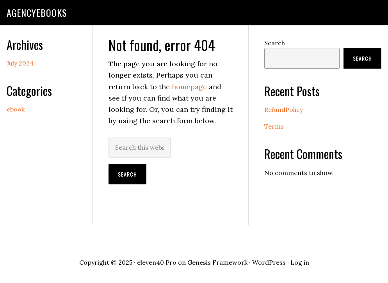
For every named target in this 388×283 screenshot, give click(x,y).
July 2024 (20, 63)
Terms (274, 126)
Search (274, 43)
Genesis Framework (217, 262)
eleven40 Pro (156, 262)
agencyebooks (37, 12)
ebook (16, 109)
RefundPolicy (283, 109)
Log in (299, 262)
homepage (189, 86)
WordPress (269, 262)
